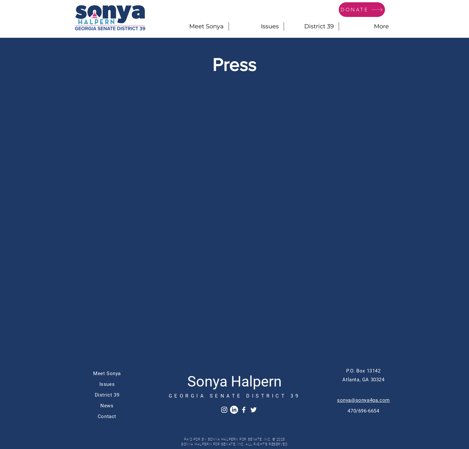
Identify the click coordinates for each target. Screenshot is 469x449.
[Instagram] (224, 410)
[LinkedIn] (234, 410)
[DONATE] (362, 9)
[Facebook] (244, 410)
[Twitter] (253, 410)
